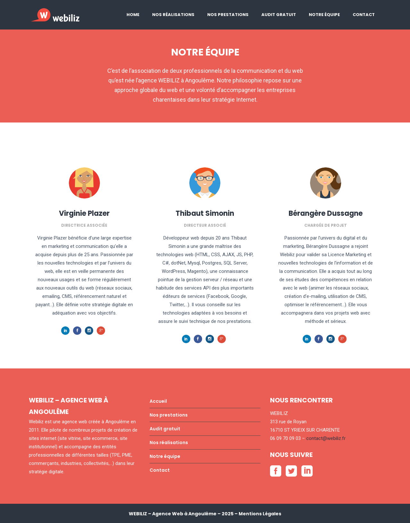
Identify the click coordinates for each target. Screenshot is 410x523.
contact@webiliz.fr (326, 438)
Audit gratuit (165, 429)
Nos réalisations (169, 442)
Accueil (158, 401)
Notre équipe (165, 456)
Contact (160, 470)
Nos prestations (169, 415)
